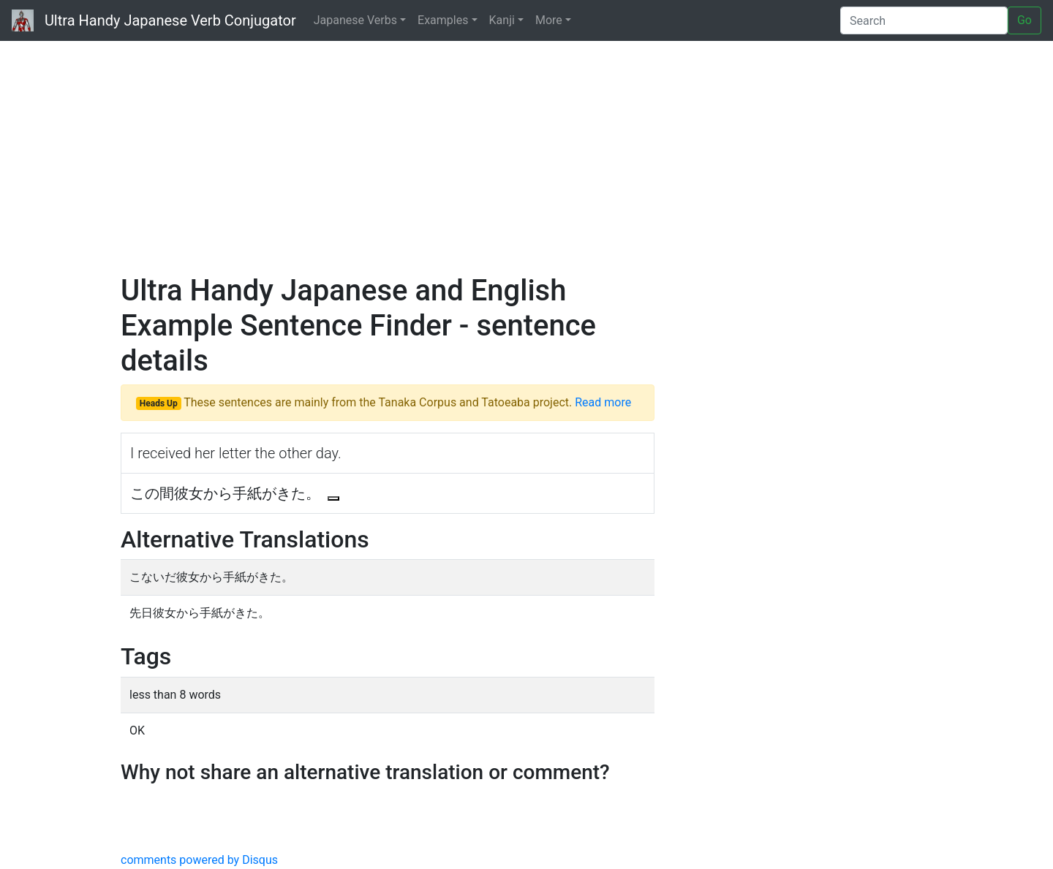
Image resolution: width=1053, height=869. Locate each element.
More (548, 20)
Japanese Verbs (355, 20)
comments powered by (199, 860)
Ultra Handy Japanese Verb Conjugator (154, 20)
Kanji (502, 20)
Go (1024, 20)
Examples (443, 20)
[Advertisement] (526, 153)
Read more (603, 402)
